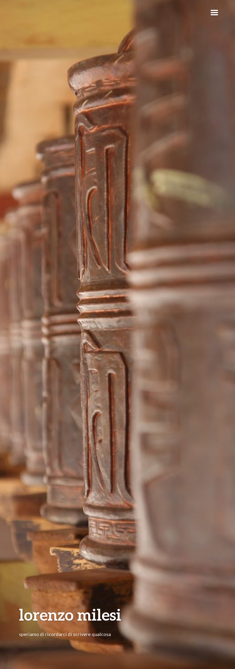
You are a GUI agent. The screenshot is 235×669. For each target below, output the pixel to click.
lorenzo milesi (70, 614)
